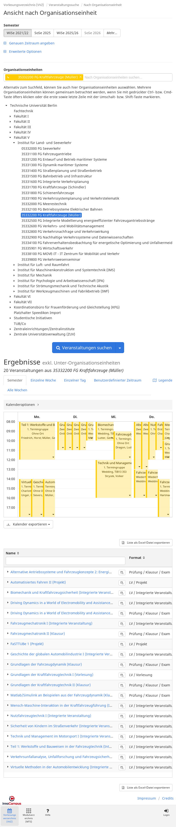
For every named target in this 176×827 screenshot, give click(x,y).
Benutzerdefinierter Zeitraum (117, 380)
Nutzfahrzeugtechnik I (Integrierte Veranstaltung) (51, 715)
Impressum (147, 798)
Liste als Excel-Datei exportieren (146, 543)
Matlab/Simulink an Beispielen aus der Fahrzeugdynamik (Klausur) (64, 695)
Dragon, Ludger (126, 447)
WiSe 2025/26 (67, 33)
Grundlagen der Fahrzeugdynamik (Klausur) (46, 664)
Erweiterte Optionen (23, 51)
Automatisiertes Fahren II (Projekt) (38, 582)
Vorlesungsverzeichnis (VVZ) (24, 5)
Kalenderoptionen (21, 404)
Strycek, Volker (114, 476)
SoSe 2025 (42, 33)
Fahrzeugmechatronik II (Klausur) (38, 633)
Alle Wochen (17, 390)
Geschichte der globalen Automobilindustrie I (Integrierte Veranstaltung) (69, 654)
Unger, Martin (30, 495)
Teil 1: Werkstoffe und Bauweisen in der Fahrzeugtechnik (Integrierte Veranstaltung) (79, 746)
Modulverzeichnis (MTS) (29, 816)
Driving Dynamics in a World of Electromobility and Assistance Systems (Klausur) (75, 613)
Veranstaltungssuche (64, 5)
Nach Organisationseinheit (103, 5)
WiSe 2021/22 (17, 33)
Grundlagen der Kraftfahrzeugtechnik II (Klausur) (51, 685)
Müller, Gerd (50, 438)
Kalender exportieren (28, 524)
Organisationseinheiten (23, 69)
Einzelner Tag (75, 380)
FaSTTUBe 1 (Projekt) (27, 643)
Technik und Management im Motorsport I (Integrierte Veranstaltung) (67, 736)
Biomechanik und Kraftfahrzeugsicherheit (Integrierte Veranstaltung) (66, 592)
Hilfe (48, 812)
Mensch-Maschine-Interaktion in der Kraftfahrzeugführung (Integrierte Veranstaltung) (81, 705)
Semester (11, 25)
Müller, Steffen (54, 495)
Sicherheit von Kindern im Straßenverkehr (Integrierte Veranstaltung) (67, 726)
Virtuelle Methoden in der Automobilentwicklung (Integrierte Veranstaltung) (72, 767)
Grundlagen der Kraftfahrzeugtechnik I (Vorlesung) (52, 674)
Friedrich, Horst (31, 438)
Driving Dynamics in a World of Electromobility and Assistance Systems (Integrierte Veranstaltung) (90, 602)
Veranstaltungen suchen (84, 347)
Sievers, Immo (42, 495)
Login (166, 812)
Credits (168, 798)
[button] (53, 457)
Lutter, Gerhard (107, 438)
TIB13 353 (120, 471)
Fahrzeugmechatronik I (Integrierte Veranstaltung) (51, 623)
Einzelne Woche (43, 380)
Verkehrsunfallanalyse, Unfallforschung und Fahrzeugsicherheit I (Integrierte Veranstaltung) (85, 756)
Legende (162, 380)
